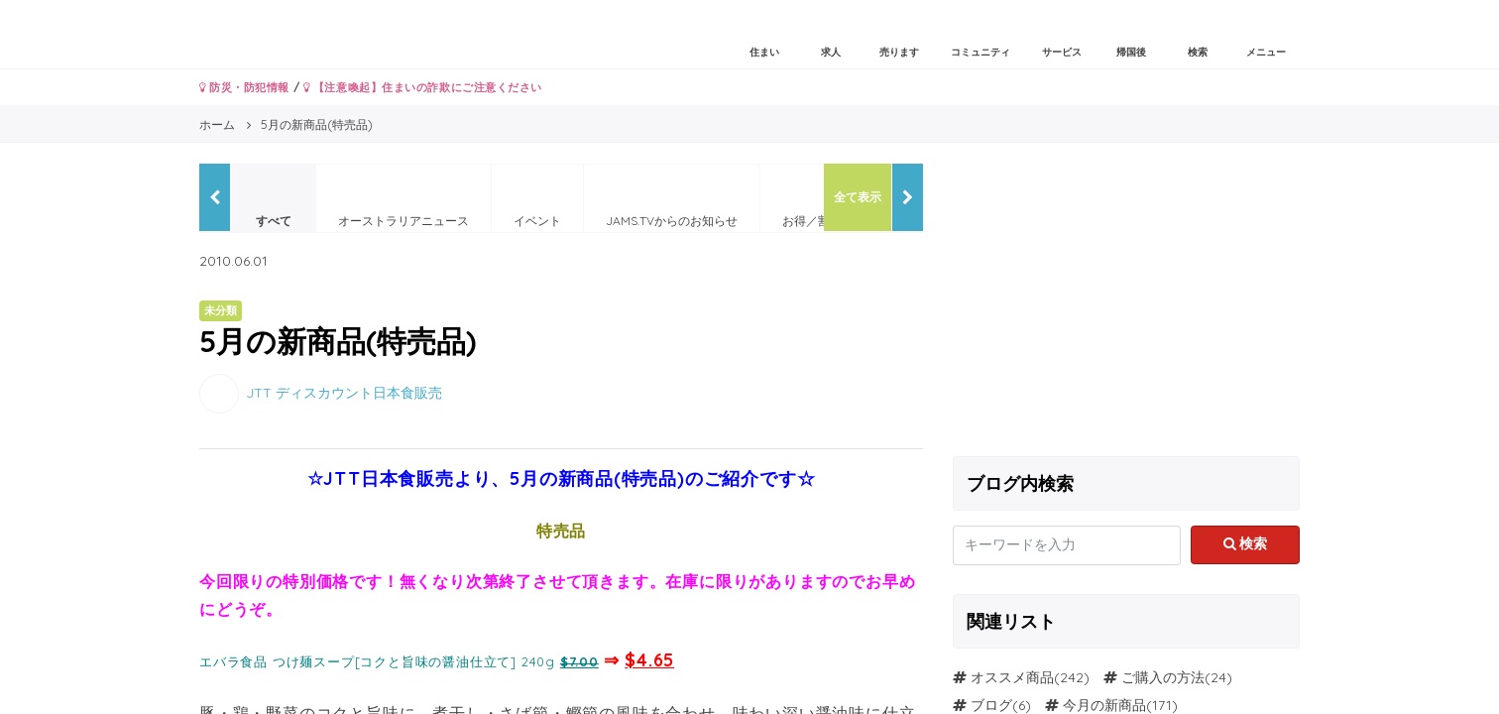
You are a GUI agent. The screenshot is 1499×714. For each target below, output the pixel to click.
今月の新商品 (1104, 705)
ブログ (991, 705)
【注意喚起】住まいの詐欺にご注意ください (422, 87)
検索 (1245, 543)
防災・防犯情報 (244, 87)
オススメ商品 (1012, 677)
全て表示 (857, 196)
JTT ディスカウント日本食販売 (344, 392)
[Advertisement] (1126, 302)
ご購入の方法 (1163, 677)
